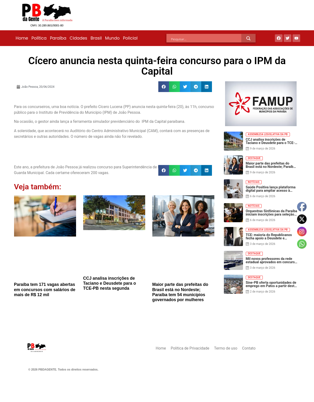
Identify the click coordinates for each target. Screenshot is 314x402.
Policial (130, 38)
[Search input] (206, 39)
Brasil (96, 38)
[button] (163, 86)
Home (22, 38)
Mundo (112, 38)
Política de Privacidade (190, 348)
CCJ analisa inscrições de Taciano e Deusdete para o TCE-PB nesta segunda (109, 283)
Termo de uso (225, 348)
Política (38, 38)
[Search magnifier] (248, 38)
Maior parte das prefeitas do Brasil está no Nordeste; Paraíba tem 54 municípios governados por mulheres (180, 292)
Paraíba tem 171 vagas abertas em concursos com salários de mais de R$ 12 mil (44, 289)
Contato (249, 348)
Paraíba (58, 38)
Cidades (78, 38)
